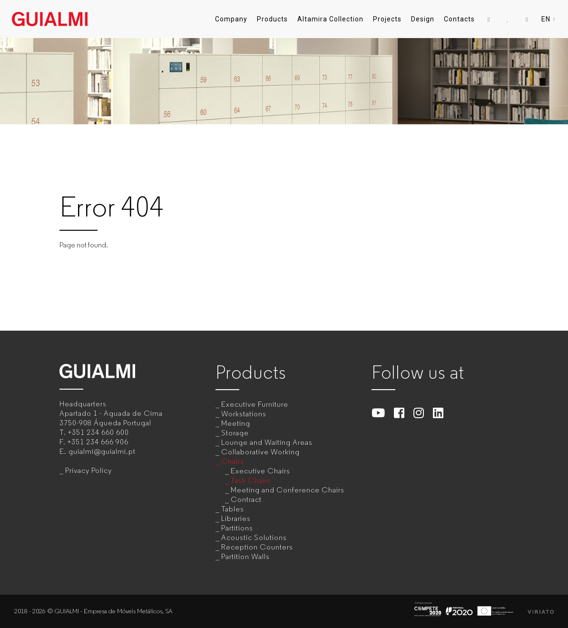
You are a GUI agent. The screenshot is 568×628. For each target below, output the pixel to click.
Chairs (232, 461)
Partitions (237, 527)
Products (272, 19)
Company (231, 19)
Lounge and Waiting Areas (267, 442)
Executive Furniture (254, 404)
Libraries (236, 518)
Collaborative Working (260, 451)
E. (97, 451)
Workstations (243, 413)
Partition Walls (245, 556)
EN (548, 19)
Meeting (235, 423)
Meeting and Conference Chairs (287, 489)
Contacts (459, 19)
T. (94, 432)
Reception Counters (257, 546)
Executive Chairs (260, 470)
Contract (246, 499)
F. (93, 441)
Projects (387, 19)
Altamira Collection (330, 19)
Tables (232, 508)
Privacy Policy (88, 470)
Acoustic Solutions (254, 537)
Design (422, 19)
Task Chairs (251, 480)
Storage (235, 432)
